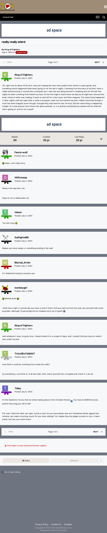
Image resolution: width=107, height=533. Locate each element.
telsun (18, 212)
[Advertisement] (53, 500)
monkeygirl (21, 287)
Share (26, 460)
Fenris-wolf (21, 152)
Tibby (18, 388)
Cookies (68, 524)
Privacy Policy (41, 524)
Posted (23, 78)
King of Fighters (12, 49)
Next (97, 62)
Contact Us (56, 524)
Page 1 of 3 (53, 62)
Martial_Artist (22, 262)
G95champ (21, 177)
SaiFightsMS (22, 237)
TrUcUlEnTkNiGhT (25, 353)
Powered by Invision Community (53, 530)
